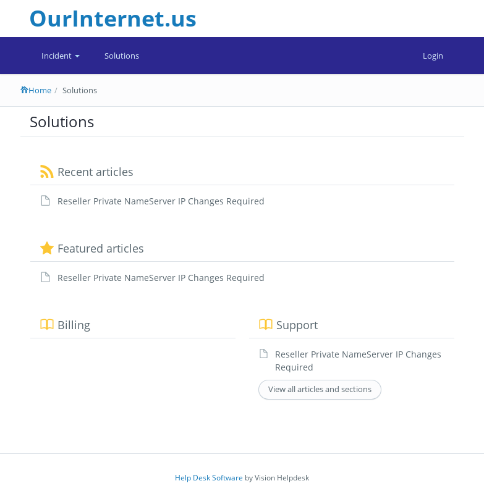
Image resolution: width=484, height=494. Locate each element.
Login (433, 55)
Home (35, 90)
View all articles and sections (319, 389)
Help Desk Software (209, 477)
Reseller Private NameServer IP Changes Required (161, 201)
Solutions (121, 55)
